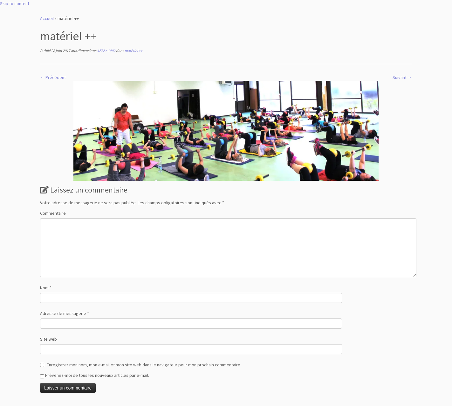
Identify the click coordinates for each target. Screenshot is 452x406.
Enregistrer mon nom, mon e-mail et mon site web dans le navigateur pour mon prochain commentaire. (144, 365)
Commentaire (53, 213)
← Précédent (53, 77)
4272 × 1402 (105, 50)
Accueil (47, 18)
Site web (48, 339)
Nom (45, 288)
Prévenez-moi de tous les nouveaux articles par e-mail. (97, 375)
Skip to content (14, 3)
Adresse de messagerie (64, 313)
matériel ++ (133, 50)
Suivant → (402, 77)
